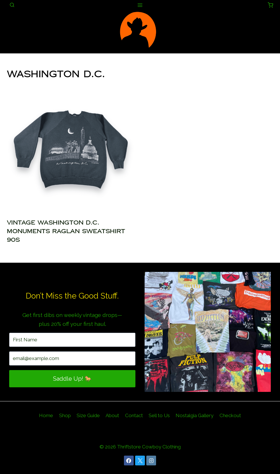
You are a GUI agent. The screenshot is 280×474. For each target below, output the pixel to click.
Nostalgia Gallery (194, 415)
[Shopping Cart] (270, 5)
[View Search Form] (12, 5)
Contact (134, 415)
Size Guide (88, 415)
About (112, 415)
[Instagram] (151, 460)
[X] (140, 460)
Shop (65, 415)
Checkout (230, 415)
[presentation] (70, 149)
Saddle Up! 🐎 (72, 378)
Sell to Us (159, 415)
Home (46, 415)
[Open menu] (140, 5)
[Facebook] (129, 460)
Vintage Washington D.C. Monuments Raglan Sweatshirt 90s (66, 231)
